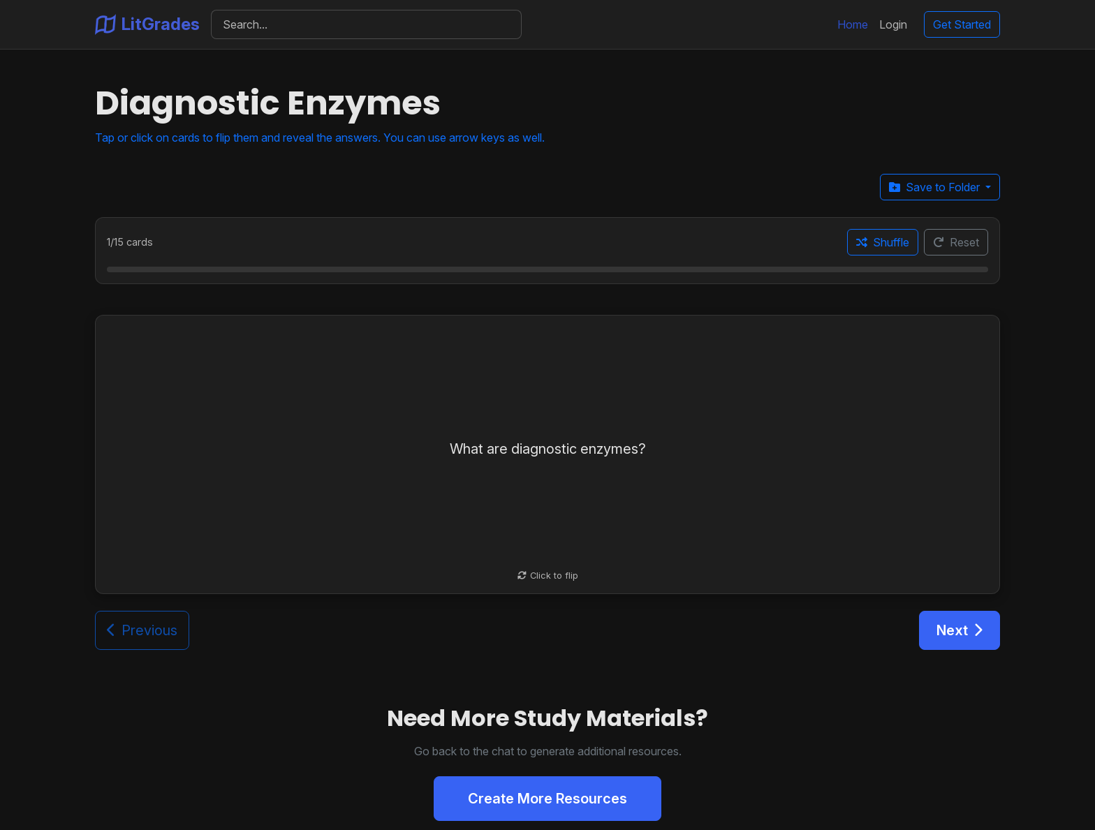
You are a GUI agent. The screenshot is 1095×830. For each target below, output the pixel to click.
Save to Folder (936, 187)
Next (959, 630)
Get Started (962, 24)
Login (893, 24)
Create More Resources (547, 798)
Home (852, 24)
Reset (956, 242)
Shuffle (882, 242)
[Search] (366, 24)
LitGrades (147, 24)
